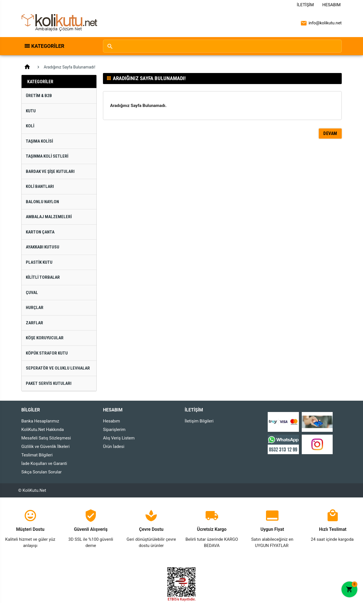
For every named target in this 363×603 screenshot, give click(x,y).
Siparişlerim (114, 429)
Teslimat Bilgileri (36, 455)
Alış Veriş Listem (118, 438)
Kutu (31, 110)
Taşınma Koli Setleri (47, 156)
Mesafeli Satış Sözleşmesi (46, 438)
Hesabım (331, 4)
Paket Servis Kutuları (48, 383)
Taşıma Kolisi (39, 141)
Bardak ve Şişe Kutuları (50, 171)
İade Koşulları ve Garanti (44, 463)
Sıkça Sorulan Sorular (41, 472)
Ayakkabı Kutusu (42, 247)
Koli (30, 125)
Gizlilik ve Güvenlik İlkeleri (45, 446)
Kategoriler (47, 46)
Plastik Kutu (39, 262)
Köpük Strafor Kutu (47, 353)
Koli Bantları (40, 186)
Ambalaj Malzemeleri (49, 216)
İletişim (305, 4)
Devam (330, 133)
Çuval (32, 292)
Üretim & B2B (39, 95)
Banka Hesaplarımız (40, 421)
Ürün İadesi (113, 446)
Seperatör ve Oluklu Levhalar (58, 368)
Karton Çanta (40, 232)
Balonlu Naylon (42, 201)
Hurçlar (34, 307)
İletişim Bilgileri (199, 421)
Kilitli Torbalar (43, 277)
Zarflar (34, 322)
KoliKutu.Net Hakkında (42, 429)
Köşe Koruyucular (45, 337)
